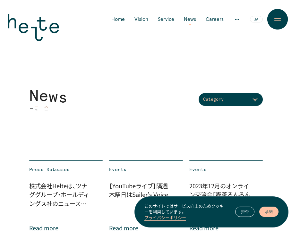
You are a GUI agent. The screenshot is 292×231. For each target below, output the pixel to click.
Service (166, 19)
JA (256, 19)
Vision (141, 19)
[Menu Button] (277, 19)
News (190, 19)
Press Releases (49, 169)
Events (117, 169)
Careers (215, 19)
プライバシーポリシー (165, 218)
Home (118, 19)
